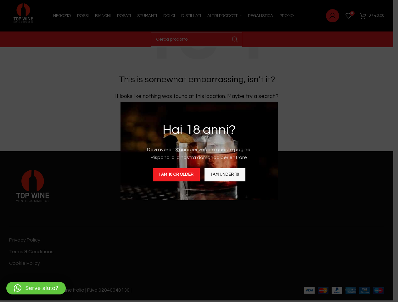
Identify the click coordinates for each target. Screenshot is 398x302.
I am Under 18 (225, 174)
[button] (36, 288)
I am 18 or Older (176, 174)
